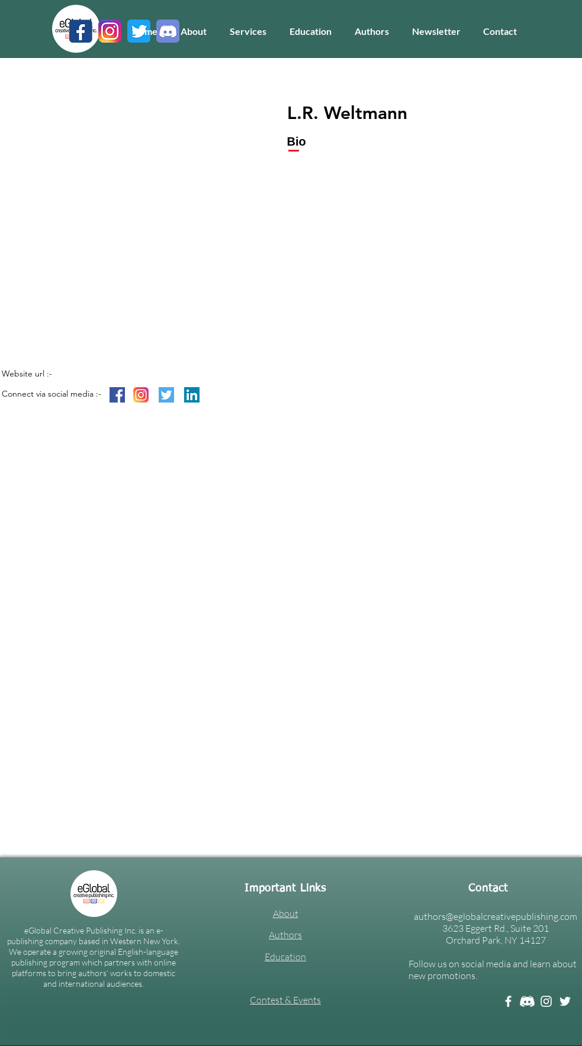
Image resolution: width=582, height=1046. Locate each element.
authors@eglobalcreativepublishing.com (495, 916)
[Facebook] (508, 1001)
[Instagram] (546, 1001)
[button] (248, 31)
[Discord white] (527, 1001)
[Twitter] (565, 1001)
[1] (80, 31)
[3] (109, 31)
